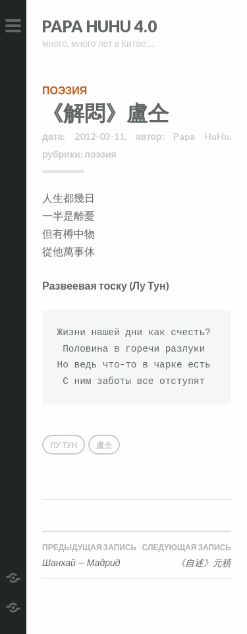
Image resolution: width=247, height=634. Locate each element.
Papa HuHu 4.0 (99, 26)
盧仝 (104, 445)
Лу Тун (63, 445)
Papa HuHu (201, 136)
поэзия (64, 90)
